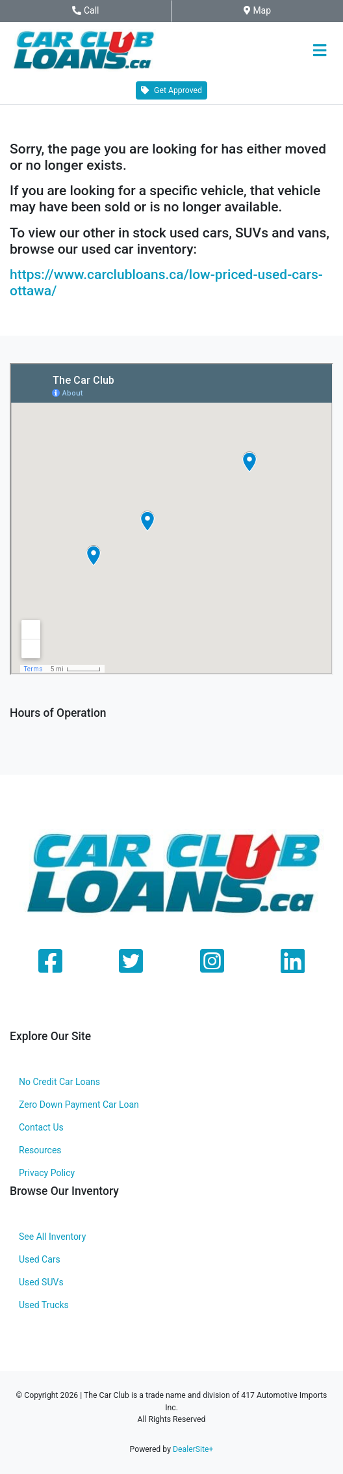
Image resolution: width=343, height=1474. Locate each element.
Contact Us (41, 1127)
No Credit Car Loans (59, 1082)
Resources (40, 1150)
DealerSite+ (193, 1449)
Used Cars (39, 1259)
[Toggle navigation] (319, 51)
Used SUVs (41, 1282)
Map (266, 10)
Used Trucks (44, 1305)
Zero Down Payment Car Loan (79, 1104)
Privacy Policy (47, 1173)
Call (98, 10)
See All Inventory (52, 1236)
